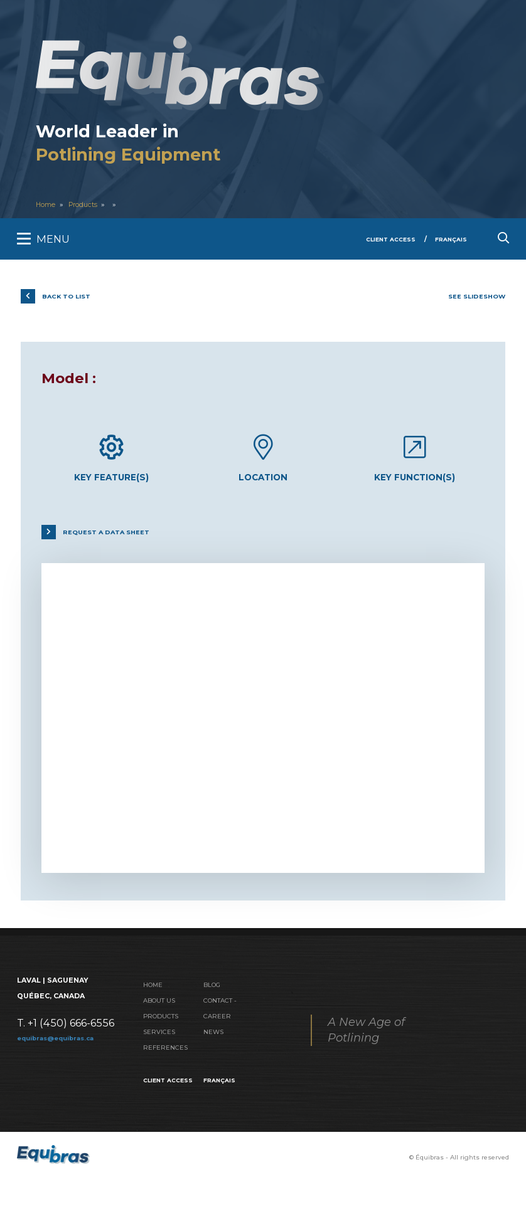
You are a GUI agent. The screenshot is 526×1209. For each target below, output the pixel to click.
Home (46, 204)
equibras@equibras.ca (60, 1044)
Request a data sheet (113, 538)
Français (449, 239)
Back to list (72, 296)
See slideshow (473, 296)
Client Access (384, 239)
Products (86, 204)
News (214, 1041)
